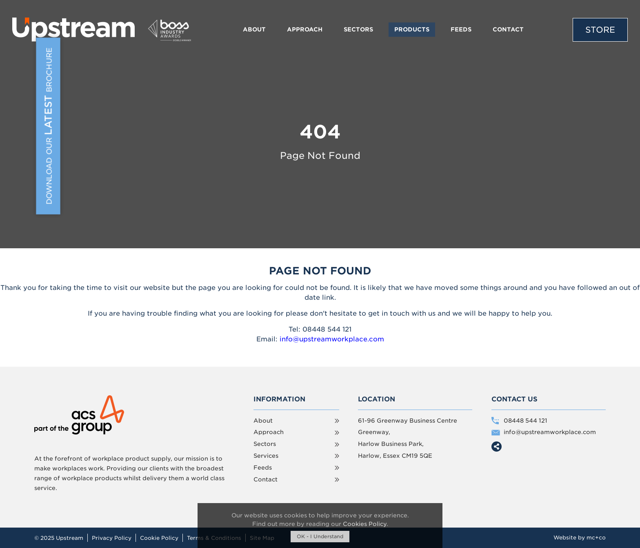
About (254, 29)
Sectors (358, 29)
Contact (508, 29)
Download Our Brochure (51, 125)
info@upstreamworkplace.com (332, 339)
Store (600, 30)
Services (265, 455)
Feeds (461, 29)
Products (411, 29)
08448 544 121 (525, 420)
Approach (304, 29)
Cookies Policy (365, 524)
